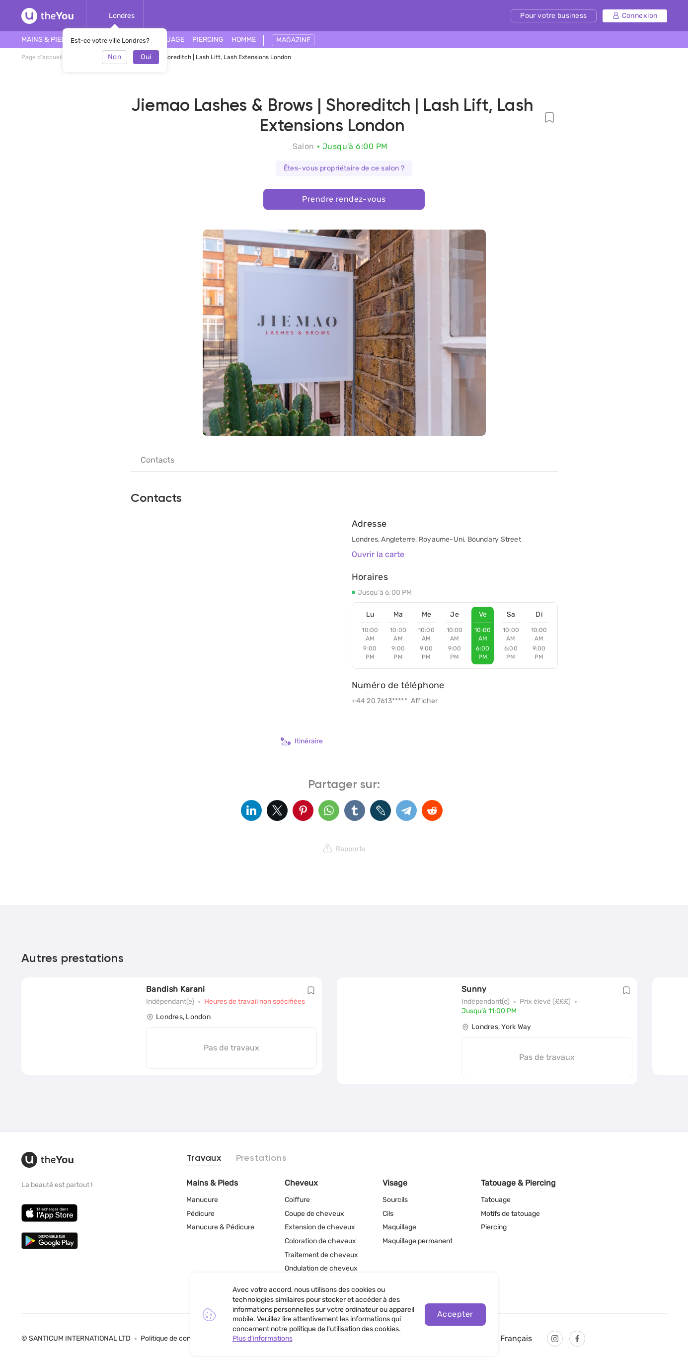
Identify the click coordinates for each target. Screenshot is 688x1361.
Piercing (494, 1227)
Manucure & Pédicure (220, 1227)
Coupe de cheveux (314, 1213)
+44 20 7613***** (379, 701)
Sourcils (395, 1200)
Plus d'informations (262, 1338)
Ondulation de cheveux (321, 1268)
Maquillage (399, 1227)
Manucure (202, 1200)
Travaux (203, 1158)
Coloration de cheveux (320, 1241)
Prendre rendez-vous (343, 199)
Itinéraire (302, 741)
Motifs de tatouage (510, 1213)
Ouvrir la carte (378, 554)
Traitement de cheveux (321, 1255)
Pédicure (200, 1213)
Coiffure (297, 1200)
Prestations (261, 1158)
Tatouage (496, 1200)
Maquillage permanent (417, 1241)
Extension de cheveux (320, 1227)
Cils (387, 1213)
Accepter (455, 1314)
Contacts (157, 460)
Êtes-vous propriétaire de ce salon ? (344, 168)
